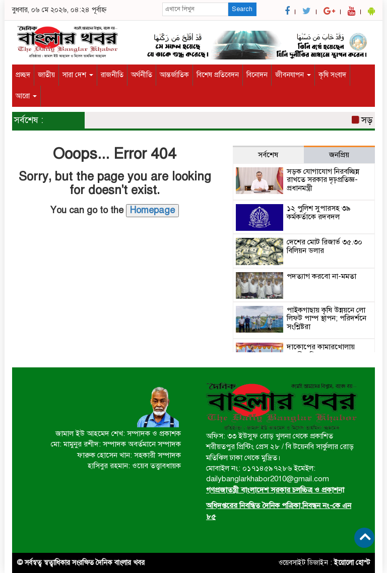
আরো (26, 96)
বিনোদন (257, 75)
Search (242, 9)
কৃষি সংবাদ (332, 75)
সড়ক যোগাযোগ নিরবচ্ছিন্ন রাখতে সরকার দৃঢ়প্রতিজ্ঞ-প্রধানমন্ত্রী (323, 180)
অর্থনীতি (141, 75)
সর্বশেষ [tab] (268, 154)
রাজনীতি (112, 75)
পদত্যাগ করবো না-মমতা (321, 276)
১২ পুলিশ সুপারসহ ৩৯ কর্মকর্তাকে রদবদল (319, 212)
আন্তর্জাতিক (174, 75)
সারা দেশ (77, 75)
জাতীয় (46, 75)
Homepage (152, 210)
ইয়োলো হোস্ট (352, 562)
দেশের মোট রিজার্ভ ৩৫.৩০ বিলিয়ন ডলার (324, 246)
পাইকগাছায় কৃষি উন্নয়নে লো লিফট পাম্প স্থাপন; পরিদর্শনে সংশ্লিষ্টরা (326, 318)
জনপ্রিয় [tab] (339, 154)
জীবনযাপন (293, 75)
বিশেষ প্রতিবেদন (218, 75)
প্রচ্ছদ (23, 75)
